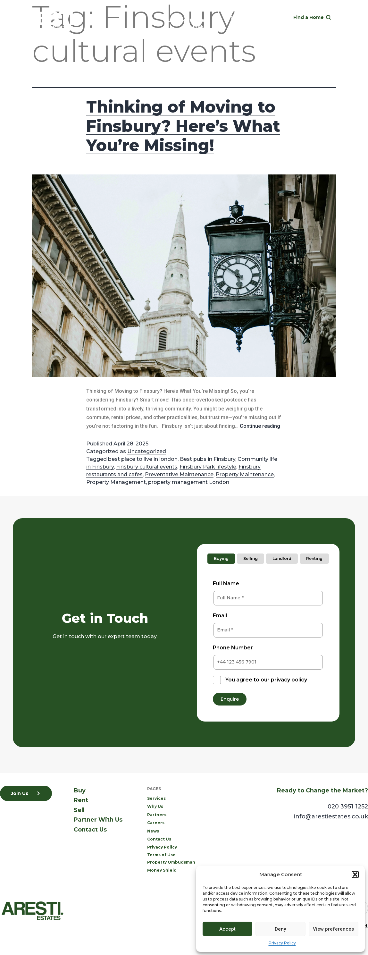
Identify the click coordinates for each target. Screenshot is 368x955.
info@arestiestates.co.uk (331, 816)
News (153, 831)
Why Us (155, 806)
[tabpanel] (268, 638)
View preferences (333, 929)
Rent (186, 20)
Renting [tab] (314, 558)
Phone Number (233, 648)
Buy (168, 20)
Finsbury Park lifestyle (208, 467)
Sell (202, 20)
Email (220, 616)
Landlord (199, 27)
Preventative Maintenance (179, 474)
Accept (227, 929)
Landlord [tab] (281, 558)
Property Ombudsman (171, 862)
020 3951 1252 (241, 17)
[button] (355, 874)
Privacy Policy (282, 943)
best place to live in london (143, 459)
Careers (155, 822)
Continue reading (260, 426)
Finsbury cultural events (146, 467)
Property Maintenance (245, 474)
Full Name (226, 583)
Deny (280, 929)
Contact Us (90, 829)
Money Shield (162, 870)
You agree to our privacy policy (266, 680)
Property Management (116, 482)
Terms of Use (161, 854)
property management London (188, 482)
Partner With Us (98, 819)
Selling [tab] (250, 558)
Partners (156, 814)
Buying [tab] (221, 558)
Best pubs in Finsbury (207, 459)
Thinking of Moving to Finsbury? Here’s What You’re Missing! (183, 126)
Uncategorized (146, 451)
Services (156, 798)
